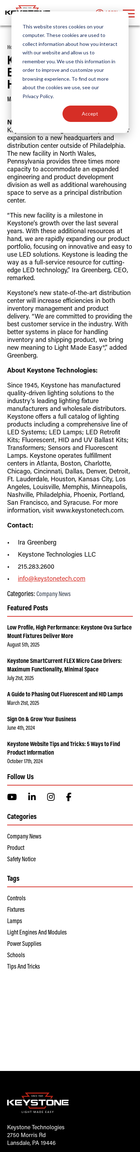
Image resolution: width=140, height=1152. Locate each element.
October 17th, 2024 (25, 762)
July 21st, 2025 (20, 678)
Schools (16, 956)
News (29, 47)
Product (15, 848)
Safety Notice (21, 860)
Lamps (14, 921)
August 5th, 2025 (23, 645)
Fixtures (16, 910)
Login (106, 13)
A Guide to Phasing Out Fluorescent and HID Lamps (65, 695)
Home (13, 47)
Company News (53, 594)
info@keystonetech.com (51, 579)
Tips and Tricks (23, 967)
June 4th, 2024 (21, 728)
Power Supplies (24, 944)
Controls (16, 899)
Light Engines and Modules (37, 933)
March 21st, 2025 (23, 703)
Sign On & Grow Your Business (41, 720)
